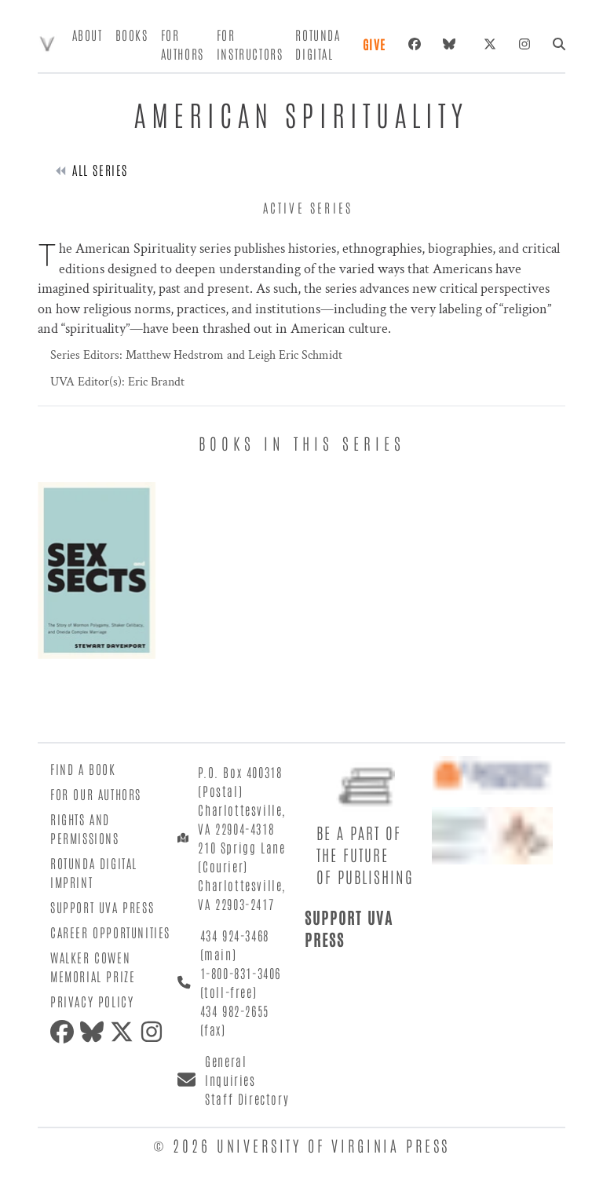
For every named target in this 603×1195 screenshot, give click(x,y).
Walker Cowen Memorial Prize (92, 966)
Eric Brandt (155, 382)
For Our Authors (95, 794)
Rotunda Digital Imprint (93, 872)
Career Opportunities (110, 932)
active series (308, 207)
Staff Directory (247, 1098)
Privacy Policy (91, 1001)
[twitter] (125, 1031)
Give (374, 44)
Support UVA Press (102, 907)
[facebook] (65, 1031)
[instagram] (155, 1031)
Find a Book (83, 769)
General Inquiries (230, 1070)
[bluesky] (452, 44)
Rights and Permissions (84, 828)
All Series (100, 169)
